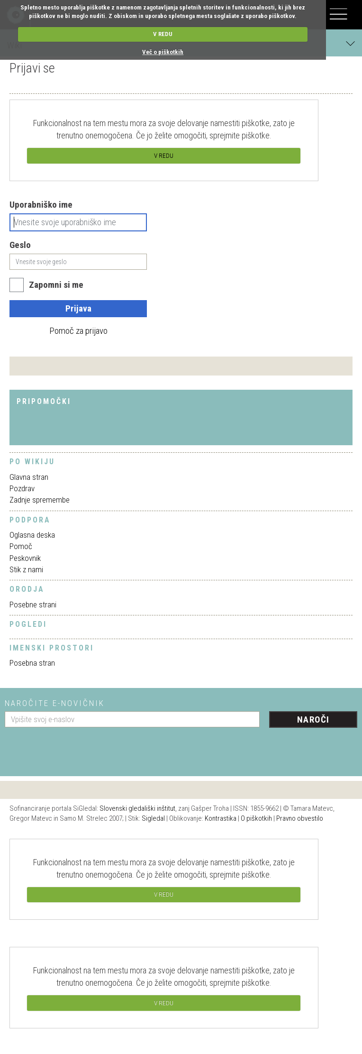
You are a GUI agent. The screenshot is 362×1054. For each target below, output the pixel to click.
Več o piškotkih (162, 51)
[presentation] (77, 748)
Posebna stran (32, 663)
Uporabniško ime (40, 204)
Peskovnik (25, 558)
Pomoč (20, 546)
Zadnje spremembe (39, 499)
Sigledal (153, 818)
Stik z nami (26, 569)
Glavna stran (28, 477)
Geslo (20, 244)
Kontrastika (220, 818)
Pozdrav (22, 488)
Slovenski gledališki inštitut (137, 808)
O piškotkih (256, 818)
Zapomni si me (56, 284)
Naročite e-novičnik (55, 703)
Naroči (313, 719)
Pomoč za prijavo (78, 330)
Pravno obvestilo (299, 818)
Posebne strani (32, 604)
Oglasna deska (32, 535)
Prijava (78, 308)
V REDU (162, 33)
